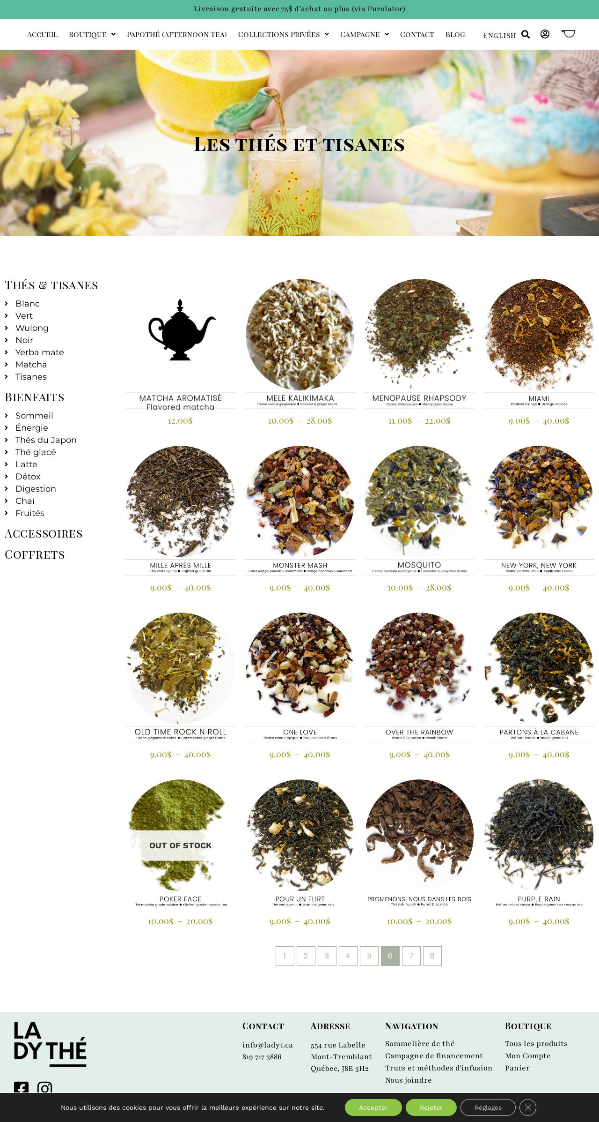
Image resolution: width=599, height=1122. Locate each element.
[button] (525, 34)
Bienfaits (34, 396)
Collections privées (283, 34)
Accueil (42, 34)
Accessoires (44, 532)
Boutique (92, 34)
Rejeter (431, 1107)
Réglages (488, 1107)
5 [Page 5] (369, 955)
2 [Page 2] (306, 955)
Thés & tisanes (51, 284)
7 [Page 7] (411, 955)
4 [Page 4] (348, 955)
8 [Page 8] (432, 955)
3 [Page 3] (327, 955)
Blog (455, 34)
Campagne (364, 34)
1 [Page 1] (285, 955)
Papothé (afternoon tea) (177, 34)
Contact (417, 34)
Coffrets (35, 553)
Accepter (373, 1107)
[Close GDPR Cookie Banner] (527, 1107)
